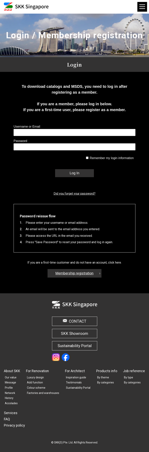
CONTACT (77, 321)
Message (10, 382)
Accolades (11, 403)
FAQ (7, 419)
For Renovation (37, 371)
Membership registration (74, 273)
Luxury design (35, 377)
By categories (105, 382)
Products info (106, 371)
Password (20, 141)
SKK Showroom (74, 333)
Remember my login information (112, 158)
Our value (10, 377)
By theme (103, 377)
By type (128, 377)
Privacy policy (14, 425)
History (9, 398)
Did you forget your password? (74, 193)
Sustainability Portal (75, 345)
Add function (35, 382)
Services (10, 413)
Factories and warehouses (43, 393)
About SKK (12, 371)
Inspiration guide (76, 377)
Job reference (134, 371)
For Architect (75, 371)
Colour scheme (36, 387)
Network (10, 393)
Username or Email (27, 126)
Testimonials (74, 382)
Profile (9, 387)
